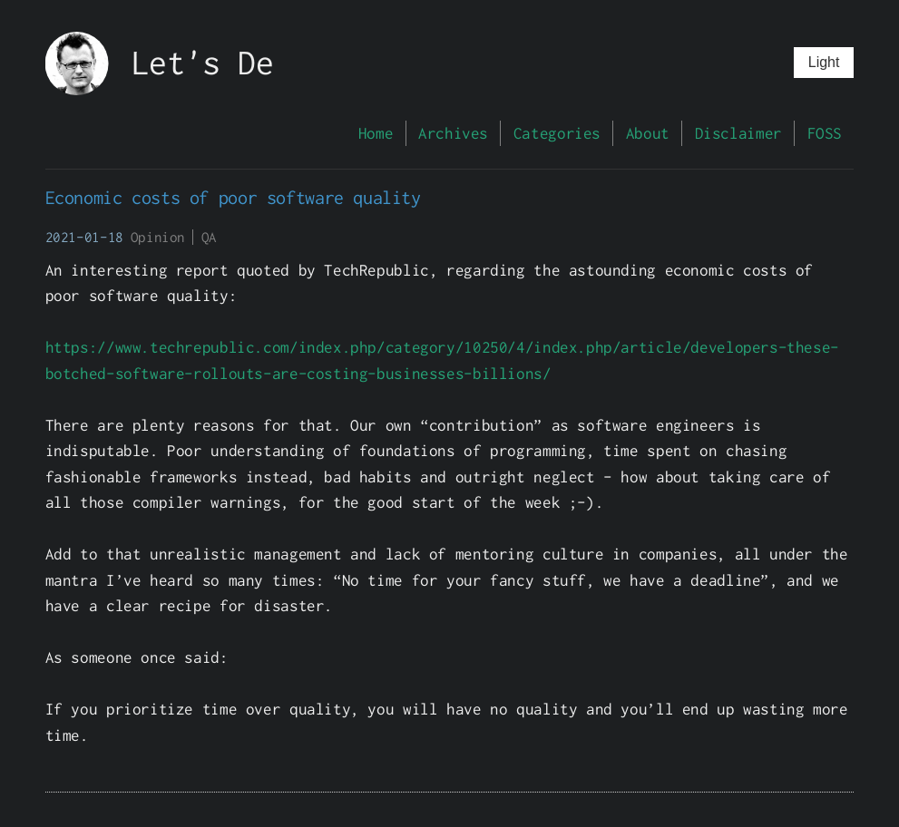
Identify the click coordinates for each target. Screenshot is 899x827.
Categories (557, 132)
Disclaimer (738, 132)
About (647, 132)
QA (209, 237)
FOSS (824, 132)
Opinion (158, 237)
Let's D (194, 62)
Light (824, 62)
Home (375, 132)
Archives (453, 132)
